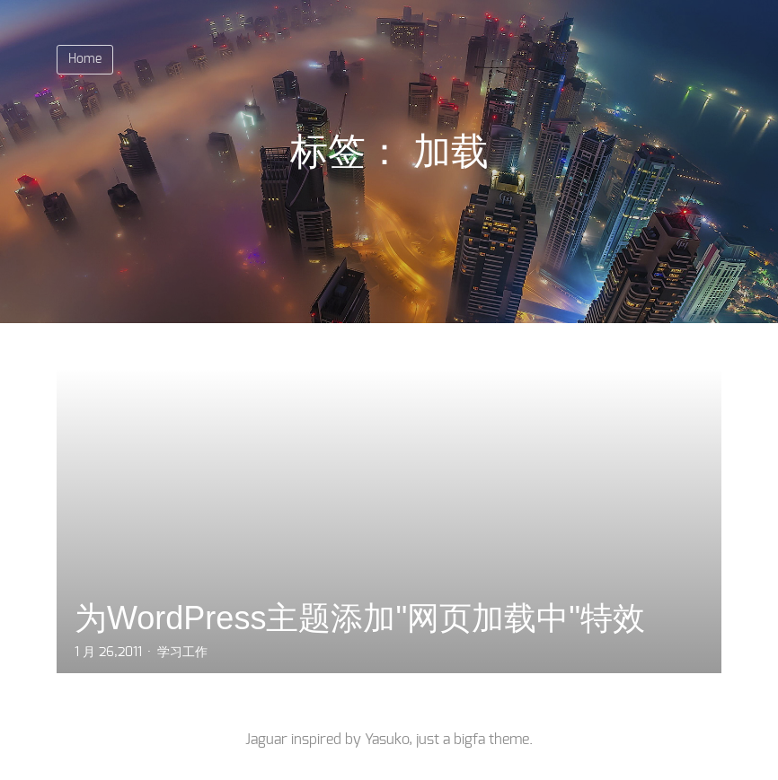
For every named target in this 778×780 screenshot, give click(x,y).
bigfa (469, 739)
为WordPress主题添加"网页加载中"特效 (360, 618)
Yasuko (387, 739)
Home (85, 59)
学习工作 (182, 652)
